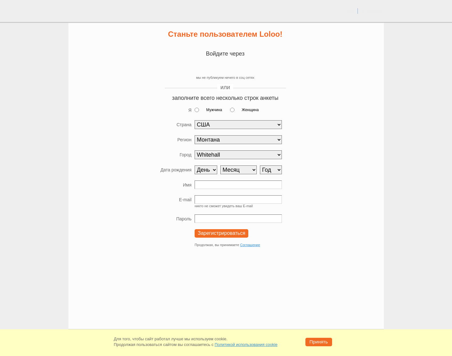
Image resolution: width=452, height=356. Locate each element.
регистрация (371, 10)
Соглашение (250, 245)
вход (350, 10)
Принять (318, 341)
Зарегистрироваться (221, 233)
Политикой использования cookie (246, 344)
